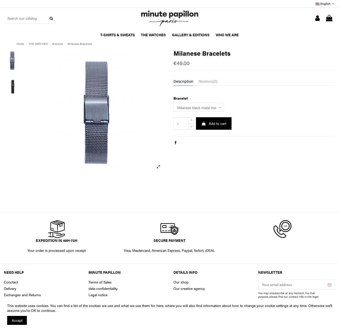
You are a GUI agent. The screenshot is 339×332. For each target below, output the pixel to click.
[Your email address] (291, 285)
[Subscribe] (329, 285)
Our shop (181, 282)
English (325, 3)
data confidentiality (103, 288)
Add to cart (213, 123)
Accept (17, 320)
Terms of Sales (100, 282)
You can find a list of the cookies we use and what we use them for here (106, 305)
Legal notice (98, 294)
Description (183, 81)
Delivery (10, 288)
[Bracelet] (198, 107)
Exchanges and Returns (22, 294)
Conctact (11, 282)
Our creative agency (189, 288)
